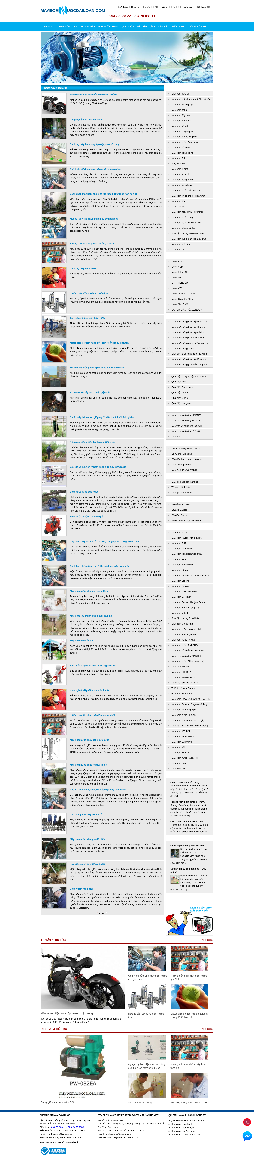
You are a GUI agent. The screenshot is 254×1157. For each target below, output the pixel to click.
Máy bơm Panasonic (181, 548)
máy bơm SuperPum (181, 693)
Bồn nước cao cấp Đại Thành (186, 520)
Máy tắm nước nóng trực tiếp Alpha (189, 353)
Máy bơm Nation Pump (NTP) (186, 538)
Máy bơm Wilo (178, 747)
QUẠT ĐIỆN (128, 26)
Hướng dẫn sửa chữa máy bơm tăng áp (188, 1066)
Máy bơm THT (178, 543)
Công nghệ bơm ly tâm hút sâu (86, 119)
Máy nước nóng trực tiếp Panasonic (189, 321)
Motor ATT (176, 261)
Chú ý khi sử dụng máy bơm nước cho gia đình (95, 169)
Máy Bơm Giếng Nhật (182, 623)
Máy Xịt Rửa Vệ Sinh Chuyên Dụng (189, 725)
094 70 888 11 (58, 1127)
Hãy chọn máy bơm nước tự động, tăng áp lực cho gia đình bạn (104, 541)
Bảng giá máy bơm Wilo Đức (58, 1102)
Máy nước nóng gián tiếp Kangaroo (189, 364)
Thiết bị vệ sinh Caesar (183, 688)
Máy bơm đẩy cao (180, 115)
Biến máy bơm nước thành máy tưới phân (92, 442)
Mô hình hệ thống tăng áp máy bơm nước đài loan (97, 367)
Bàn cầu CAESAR (180, 504)
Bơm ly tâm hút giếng (81, 889)
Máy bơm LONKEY (181, 672)
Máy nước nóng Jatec (182, 348)
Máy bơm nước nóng (182, 217)
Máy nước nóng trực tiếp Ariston (187, 332)
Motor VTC (177, 288)
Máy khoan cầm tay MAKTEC (186, 415)
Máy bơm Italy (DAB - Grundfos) (187, 212)
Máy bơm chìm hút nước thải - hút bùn (190, 99)
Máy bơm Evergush (181, 596)
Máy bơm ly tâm (179, 169)
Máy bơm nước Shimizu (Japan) (187, 661)
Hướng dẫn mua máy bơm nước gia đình (92, 243)
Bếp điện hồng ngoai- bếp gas (186, 459)
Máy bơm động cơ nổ (182, 153)
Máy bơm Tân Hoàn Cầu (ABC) (187, 554)
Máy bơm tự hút (179, 126)
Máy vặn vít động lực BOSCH (186, 426)
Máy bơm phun (179, 110)
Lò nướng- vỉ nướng (181, 454)
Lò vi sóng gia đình (181, 464)
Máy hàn (175, 436)
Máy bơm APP (178, 559)
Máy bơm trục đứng (181, 185)
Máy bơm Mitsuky (180, 613)
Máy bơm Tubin (179, 158)
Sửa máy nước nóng (140, 1102)
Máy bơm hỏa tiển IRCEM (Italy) (187, 650)
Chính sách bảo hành (181, 1124)
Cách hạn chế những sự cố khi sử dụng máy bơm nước (100, 566)
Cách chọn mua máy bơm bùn (186, 821)
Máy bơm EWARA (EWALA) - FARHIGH (191, 699)
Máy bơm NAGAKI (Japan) (185, 607)
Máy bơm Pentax (180, 586)
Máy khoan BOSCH (181, 666)
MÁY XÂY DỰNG (146, 26)
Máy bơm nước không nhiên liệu (87, 839)
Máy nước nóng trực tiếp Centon (188, 327)
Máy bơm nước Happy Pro (185, 758)
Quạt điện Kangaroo (181, 403)
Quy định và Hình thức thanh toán (188, 1120)
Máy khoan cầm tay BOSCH (185, 420)
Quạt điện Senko (179, 398)
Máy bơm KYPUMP (181, 731)
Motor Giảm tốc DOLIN (183, 293)
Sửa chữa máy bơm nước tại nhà (189, 1102)
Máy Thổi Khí (178, 206)
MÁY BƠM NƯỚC (68, 26)
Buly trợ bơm (178, 163)
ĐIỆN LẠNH (178, 26)
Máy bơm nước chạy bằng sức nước (89, 740)
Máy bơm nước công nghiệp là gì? (88, 764)
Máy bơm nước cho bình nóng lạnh (89, 591)
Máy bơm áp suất (180, 174)
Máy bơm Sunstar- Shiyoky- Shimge (189, 704)
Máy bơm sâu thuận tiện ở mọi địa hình (91, 615)
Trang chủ (49, 26)
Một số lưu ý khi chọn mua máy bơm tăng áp (94, 218)
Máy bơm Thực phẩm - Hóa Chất (188, 196)
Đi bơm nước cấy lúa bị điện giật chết (90, 392)
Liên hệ (175, 7)
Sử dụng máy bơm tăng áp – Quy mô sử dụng (95, 144)
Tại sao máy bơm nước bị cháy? (187, 802)
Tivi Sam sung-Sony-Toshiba (186, 448)
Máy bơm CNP (178, 249)
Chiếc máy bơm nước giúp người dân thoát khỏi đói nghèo (102, 417)
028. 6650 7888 (76, 1127)
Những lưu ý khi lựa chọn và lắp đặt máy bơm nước (98, 789)
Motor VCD (177, 266)
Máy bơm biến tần (180, 244)
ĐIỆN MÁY (163, 26)
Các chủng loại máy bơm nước (86, 814)
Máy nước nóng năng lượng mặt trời (189, 343)
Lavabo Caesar (179, 510)
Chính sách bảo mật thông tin (185, 1134)
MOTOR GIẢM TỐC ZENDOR (186, 309)
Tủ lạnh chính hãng (181, 487)
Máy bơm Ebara (179, 570)
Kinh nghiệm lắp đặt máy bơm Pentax (90, 690)
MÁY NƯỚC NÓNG (108, 26)
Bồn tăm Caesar (179, 515)
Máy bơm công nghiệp (182, 131)
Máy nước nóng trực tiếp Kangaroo (189, 359)
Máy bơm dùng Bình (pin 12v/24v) (188, 238)
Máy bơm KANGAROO (183, 677)
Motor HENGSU (179, 282)
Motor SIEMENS (179, 272)
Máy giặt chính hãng (181, 492)
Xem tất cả (207, 940)
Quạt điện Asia (178, 381)
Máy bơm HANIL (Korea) (184, 634)
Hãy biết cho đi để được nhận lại (87, 864)
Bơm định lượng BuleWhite (185, 618)
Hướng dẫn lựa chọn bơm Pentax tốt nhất (92, 715)
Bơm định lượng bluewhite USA (187, 233)
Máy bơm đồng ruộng (182, 179)
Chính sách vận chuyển (182, 1127)
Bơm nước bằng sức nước (84, 491)
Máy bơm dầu (178, 201)
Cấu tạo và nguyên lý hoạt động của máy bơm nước (98, 467)
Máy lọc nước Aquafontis (184, 470)
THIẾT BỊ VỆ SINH (196, 26)
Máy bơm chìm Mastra (182, 564)
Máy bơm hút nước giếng (184, 136)
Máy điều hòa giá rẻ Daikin (184, 482)
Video (164, 7)
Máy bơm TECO (179, 532)
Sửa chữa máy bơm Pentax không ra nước (93, 665)
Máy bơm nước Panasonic (184, 142)
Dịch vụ (135, 7)
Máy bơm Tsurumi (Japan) (184, 709)
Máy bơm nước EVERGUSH (186, 222)
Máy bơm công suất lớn (183, 228)
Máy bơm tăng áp (180, 93)
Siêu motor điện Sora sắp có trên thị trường (93, 94)
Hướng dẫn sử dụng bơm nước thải (89, 293)
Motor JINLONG (179, 304)
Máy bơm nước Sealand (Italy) (186, 629)
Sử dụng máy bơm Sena (83, 268)
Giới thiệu (123, 7)
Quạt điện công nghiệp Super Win (188, 376)
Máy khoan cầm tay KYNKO (185, 431)
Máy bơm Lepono (180, 580)
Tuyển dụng (188, 7)
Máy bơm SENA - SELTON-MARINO (190, 575)
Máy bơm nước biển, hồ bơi (185, 190)
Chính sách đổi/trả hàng (183, 1131)
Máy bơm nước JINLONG (184, 645)
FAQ (155, 7)
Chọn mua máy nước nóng (184, 782)
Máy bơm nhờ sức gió (81, 640)
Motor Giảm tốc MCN (182, 299)
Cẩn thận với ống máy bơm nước (87, 318)
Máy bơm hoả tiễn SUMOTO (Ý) (187, 720)
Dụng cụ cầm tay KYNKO (184, 682)
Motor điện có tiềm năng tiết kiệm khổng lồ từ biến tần (99, 342)
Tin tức (146, 7)
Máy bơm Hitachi (180, 752)
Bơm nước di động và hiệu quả (86, 516)
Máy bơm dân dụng (181, 120)
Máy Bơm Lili (178, 768)
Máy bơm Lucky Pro (181, 742)
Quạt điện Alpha (179, 392)
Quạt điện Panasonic (182, 387)
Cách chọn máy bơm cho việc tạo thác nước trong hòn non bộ (103, 194)
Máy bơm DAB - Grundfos (184, 591)
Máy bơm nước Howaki (183, 639)
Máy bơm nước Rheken (183, 715)
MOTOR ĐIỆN (88, 26)
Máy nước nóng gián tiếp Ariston (187, 337)
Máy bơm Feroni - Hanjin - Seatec (188, 602)
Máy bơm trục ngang (182, 104)
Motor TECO (177, 277)
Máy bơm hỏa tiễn (180, 147)
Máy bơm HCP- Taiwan (183, 736)
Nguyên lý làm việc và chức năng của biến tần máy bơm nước (146, 1066)
